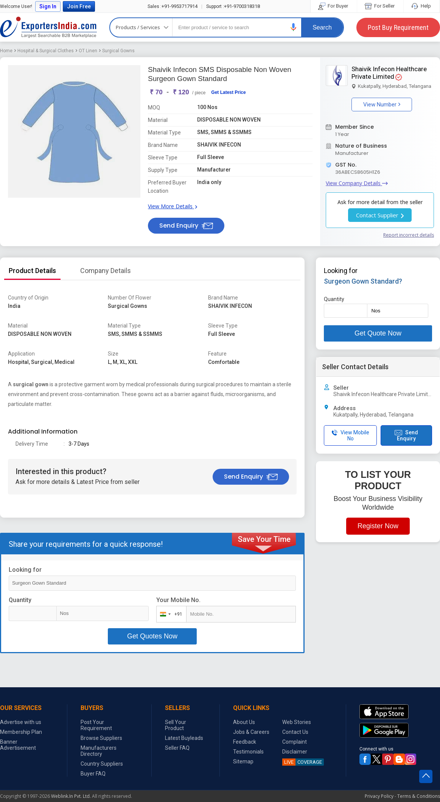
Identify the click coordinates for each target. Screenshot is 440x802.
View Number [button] (381, 104)
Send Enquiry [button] (186, 225)
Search (322, 27)
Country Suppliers (102, 764)
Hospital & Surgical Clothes (45, 50)
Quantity (20, 600)
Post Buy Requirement (398, 27)
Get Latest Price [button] (228, 92)
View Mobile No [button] (350, 435)
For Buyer (333, 6)
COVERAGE (302, 762)
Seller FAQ (177, 748)
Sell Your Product (175, 725)
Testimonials (248, 752)
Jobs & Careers (251, 732)
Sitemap (243, 761)
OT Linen (88, 50)
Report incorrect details (408, 235)
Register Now (378, 526)
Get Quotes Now (152, 636)
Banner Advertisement (18, 745)
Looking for (25, 569)
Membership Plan (21, 732)
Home (6, 50)
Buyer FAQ (93, 774)
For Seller (380, 6)
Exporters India (48, 27)
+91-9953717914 (172, 6)
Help (421, 6)
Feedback (244, 742)
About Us (244, 722)
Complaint (294, 742)
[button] (293, 27)
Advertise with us (20, 722)
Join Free (79, 6)
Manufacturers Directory (99, 751)
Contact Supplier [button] (380, 215)
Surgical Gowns (118, 50)
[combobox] (169, 614)
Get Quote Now (377, 333)
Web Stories (296, 722)
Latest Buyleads (184, 738)
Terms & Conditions (418, 796)
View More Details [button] (172, 206)
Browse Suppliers (101, 738)
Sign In (47, 6)
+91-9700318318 (233, 6)
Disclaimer (294, 752)
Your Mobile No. (178, 600)
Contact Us (295, 732)
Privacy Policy (379, 796)
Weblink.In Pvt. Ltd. (71, 796)
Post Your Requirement (96, 725)
